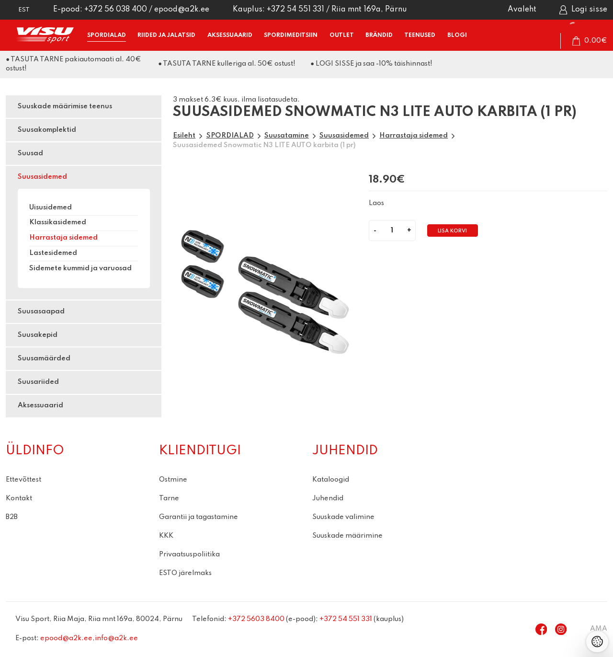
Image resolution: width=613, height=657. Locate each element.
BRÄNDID (379, 35)
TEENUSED (419, 35)
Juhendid (327, 498)
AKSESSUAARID (229, 35)
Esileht (184, 135)
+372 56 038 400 (115, 9)
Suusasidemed (42, 176)
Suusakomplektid (47, 130)
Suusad (30, 153)
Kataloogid (330, 479)
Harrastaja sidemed (63, 237)
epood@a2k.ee (181, 9)
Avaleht (522, 9)
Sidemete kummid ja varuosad (80, 268)
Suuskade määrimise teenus (65, 106)
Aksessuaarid (40, 405)
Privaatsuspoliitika (189, 554)
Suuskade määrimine (347, 535)
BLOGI (457, 35)
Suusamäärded (44, 358)
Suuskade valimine (343, 517)
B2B (12, 517)
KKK (166, 535)
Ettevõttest (23, 479)
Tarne (169, 498)
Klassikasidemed (57, 222)
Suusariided (38, 382)
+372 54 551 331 (295, 9)
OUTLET (341, 35)
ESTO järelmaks (185, 573)
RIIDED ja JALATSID (166, 35)
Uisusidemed (50, 207)
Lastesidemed (53, 253)
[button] (18, 10)
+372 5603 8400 (256, 619)
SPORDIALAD (106, 35)
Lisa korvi (452, 231)
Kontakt (19, 498)
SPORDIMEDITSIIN (291, 35)
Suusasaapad (41, 311)
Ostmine (173, 479)
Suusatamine (286, 135)
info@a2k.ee (116, 638)
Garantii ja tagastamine (198, 517)
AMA (598, 628)
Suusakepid (37, 335)
